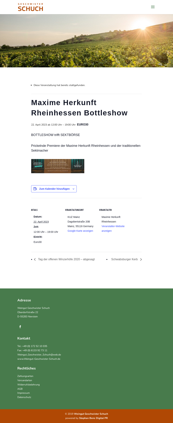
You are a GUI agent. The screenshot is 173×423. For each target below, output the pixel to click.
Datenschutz (24, 397)
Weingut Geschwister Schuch (33, 308)
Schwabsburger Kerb (124, 259)
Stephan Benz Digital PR (93, 418)
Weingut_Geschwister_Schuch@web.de (39, 354)
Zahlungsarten (25, 376)
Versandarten (24, 380)
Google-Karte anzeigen (80, 230)
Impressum (23, 393)
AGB (19, 389)
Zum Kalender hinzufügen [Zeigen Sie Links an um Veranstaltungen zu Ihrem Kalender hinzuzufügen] (54, 188)
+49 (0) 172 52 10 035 (34, 346)
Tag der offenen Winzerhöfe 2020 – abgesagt (66, 259)
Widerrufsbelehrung (28, 384)
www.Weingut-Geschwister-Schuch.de (38, 359)
